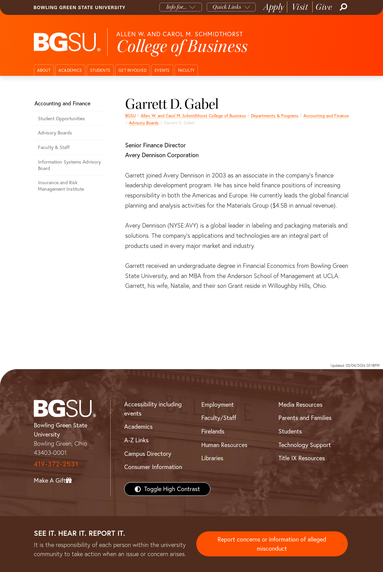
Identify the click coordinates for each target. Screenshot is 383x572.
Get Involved (132, 70)
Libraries (212, 458)
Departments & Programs (274, 115)
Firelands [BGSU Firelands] (212, 431)
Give (323, 7)
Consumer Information (153, 467)
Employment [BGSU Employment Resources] (217, 404)
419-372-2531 (56, 464)
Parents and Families (305, 418)
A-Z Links (136, 440)
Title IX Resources (301, 458)
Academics (70, 70)
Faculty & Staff (54, 147)
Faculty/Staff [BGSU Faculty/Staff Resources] (218, 418)
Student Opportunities (61, 118)
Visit (300, 7)
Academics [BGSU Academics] (138, 426)
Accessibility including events (153, 408)
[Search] (342, 7)
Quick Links (226, 7)
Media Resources (300, 404)
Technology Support (304, 445)
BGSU (130, 115)
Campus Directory (147, 454)
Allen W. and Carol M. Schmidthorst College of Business (193, 115)
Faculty (186, 70)
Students (100, 70)
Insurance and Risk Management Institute (61, 185)
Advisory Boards (144, 122)
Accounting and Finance (326, 115)
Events (162, 70)
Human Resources (224, 445)
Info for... (176, 7)
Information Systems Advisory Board (69, 165)
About (43, 70)
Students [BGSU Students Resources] (290, 431)
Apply (273, 7)
